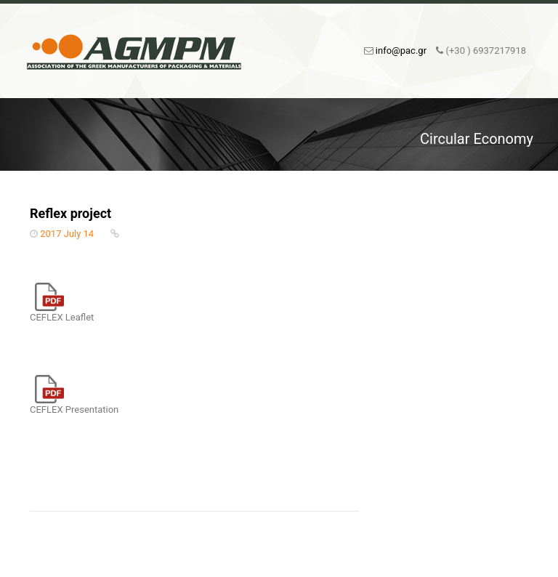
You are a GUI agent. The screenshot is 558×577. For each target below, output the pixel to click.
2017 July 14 (67, 233)
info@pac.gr (401, 50)
